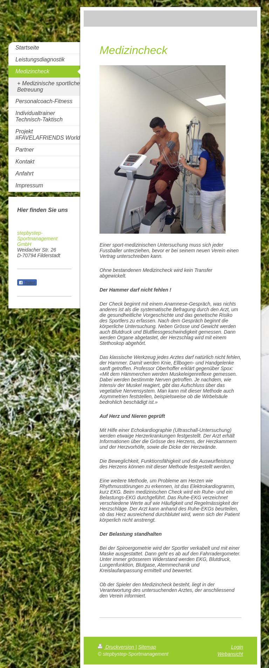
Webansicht (230, 654)
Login (237, 647)
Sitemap (147, 647)
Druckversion (116, 647)
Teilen (27, 282)
